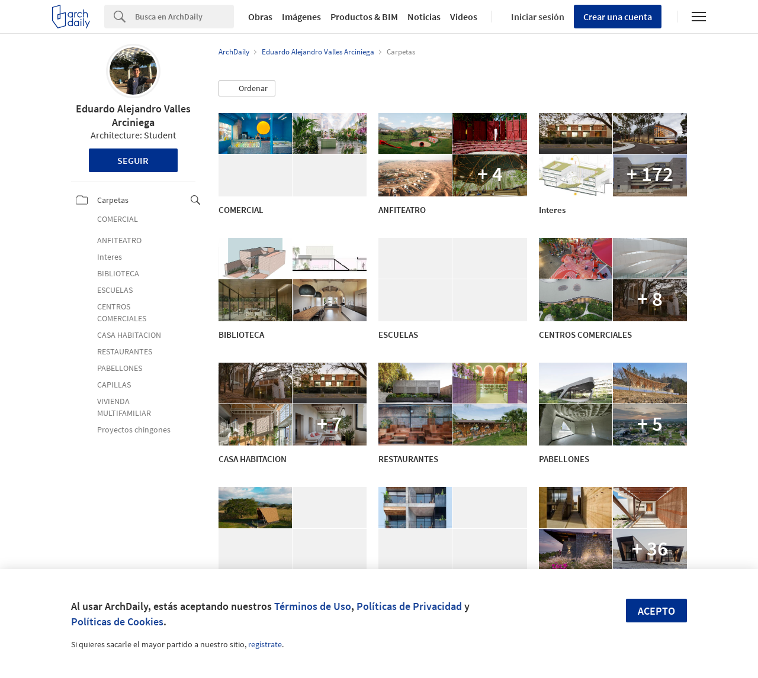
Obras (260, 16)
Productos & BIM (364, 16)
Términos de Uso (312, 606)
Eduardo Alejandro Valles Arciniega (133, 115)
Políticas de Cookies (117, 621)
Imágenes (301, 16)
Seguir (133, 160)
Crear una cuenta (617, 16)
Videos (463, 16)
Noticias (424, 16)
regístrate (265, 644)
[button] (247, 88)
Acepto (656, 611)
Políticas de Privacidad (409, 606)
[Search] (184, 16)
